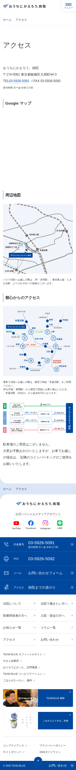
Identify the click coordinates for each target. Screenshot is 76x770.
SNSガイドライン (50, 752)
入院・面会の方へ (53, 615)
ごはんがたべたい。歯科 (17, 680)
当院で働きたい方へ (54, 603)
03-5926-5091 (19, 81)
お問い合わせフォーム (38, 573)
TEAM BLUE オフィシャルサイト (22, 654)
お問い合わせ (50, 639)
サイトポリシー (12, 752)
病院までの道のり (35, 587)
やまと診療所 (11, 660)
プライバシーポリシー (53, 745)
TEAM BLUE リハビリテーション (22, 673)
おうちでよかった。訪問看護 (20, 667)
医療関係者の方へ (15, 615)
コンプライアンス (13, 745)
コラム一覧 (48, 627)
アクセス (9, 639)
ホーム (7, 19)
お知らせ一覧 (12, 627)
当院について (12, 603)
